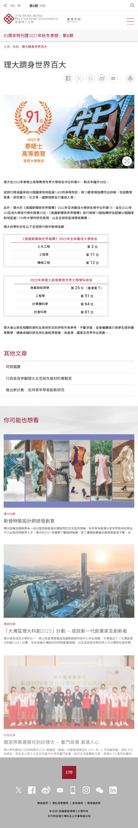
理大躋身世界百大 (34, 47)
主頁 (7, 47)
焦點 (16, 47)
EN (13, 5)
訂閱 (69, 772)
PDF (43, 6)
